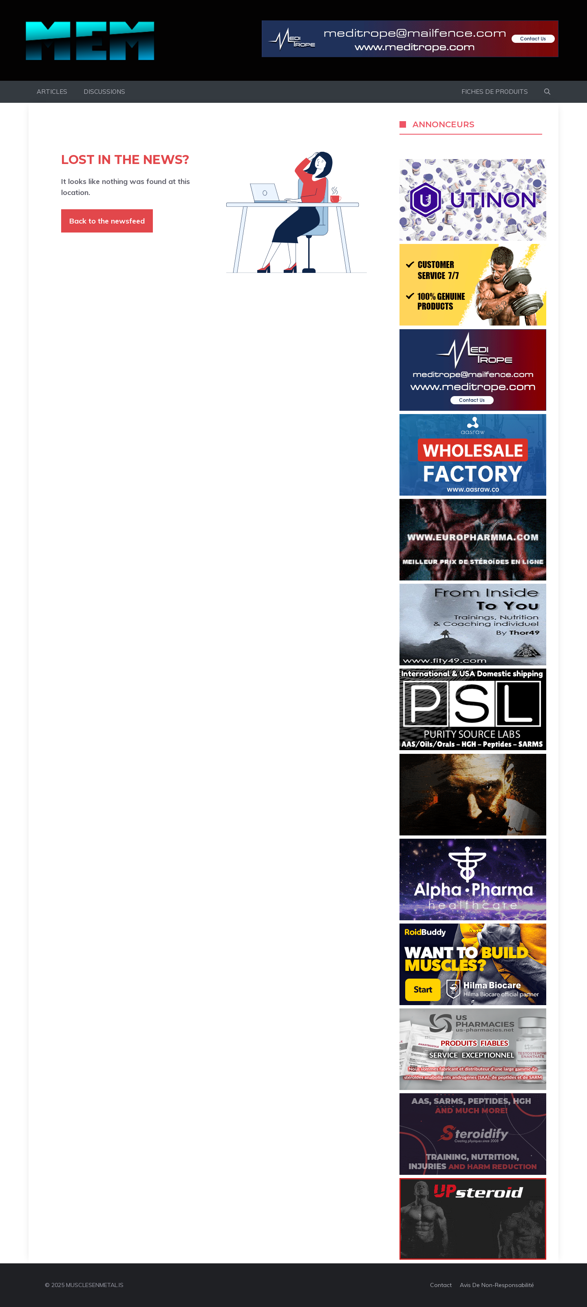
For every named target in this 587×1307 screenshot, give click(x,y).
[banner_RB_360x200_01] (472, 1003)
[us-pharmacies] (472, 1087)
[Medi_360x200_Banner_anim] (472, 408)
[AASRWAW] (472, 493)
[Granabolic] (472, 918)
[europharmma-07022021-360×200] (472, 578)
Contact (441, 1285)
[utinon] (472, 238)
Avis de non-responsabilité (497, 1285)
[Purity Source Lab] (472, 748)
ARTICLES (52, 91)
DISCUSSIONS (104, 91)
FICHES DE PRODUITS (494, 91)
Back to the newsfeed (107, 221)
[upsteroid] (472, 1257)
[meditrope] (410, 40)
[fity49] (472, 663)
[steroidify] (472, 1172)
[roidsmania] (472, 323)
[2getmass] (472, 833)
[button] (547, 92)
